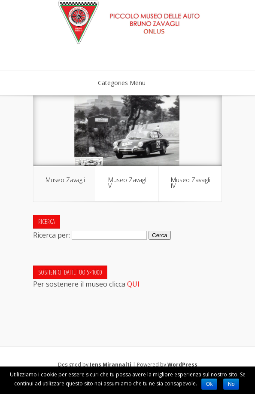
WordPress (182, 364)
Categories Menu (127, 83)
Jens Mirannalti (110, 364)
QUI (133, 284)
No (231, 384)
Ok (209, 384)
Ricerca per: (51, 234)
